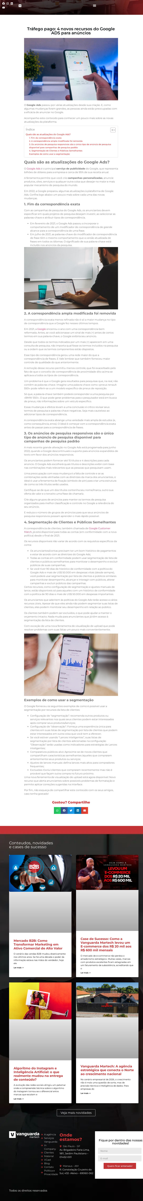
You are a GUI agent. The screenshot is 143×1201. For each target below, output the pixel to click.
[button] (94, 5)
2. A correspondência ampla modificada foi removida (56, 141)
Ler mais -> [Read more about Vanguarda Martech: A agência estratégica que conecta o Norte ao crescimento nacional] (86, 1093)
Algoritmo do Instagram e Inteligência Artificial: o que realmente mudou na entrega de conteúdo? (38, 1074)
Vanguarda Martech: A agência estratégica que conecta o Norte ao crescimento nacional (107, 1070)
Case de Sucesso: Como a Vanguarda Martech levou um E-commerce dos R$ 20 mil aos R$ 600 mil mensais (106, 944)
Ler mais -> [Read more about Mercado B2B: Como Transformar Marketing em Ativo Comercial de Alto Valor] (19, 967)
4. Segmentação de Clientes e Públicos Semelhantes (55, 150)
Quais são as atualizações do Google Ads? (48, 134)
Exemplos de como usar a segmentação (49, 154)
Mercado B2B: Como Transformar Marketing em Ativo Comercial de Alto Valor (38, 944)
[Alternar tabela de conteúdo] (111, 130)
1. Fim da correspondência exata (45, 138)
